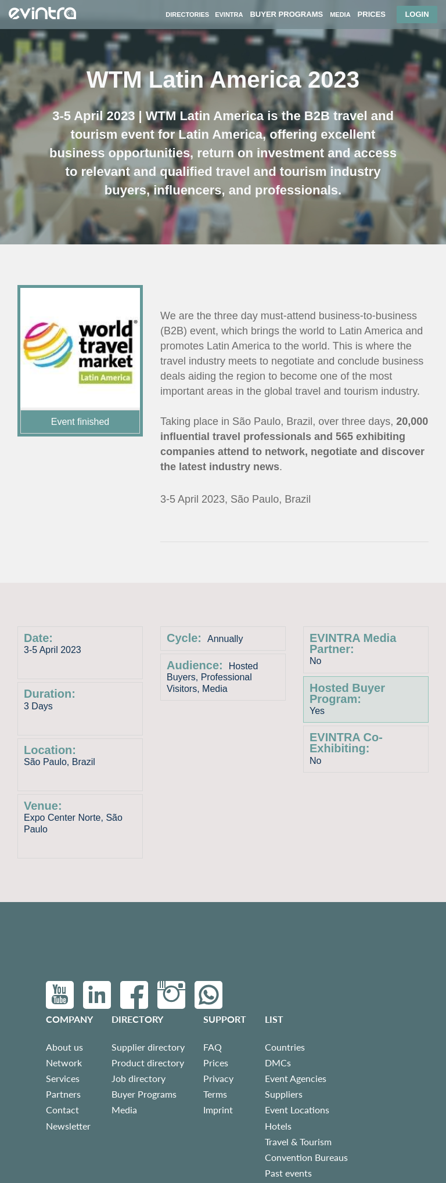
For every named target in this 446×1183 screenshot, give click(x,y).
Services (63, 1078)
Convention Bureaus (306, 1157)
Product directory (148, 1062)
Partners (63, 1093)
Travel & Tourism (298, 1141)
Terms (215, 1093)
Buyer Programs (144, 1093)
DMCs (278, 1062)
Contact (62, 1109)
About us (64, 1046)
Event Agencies (295, 1078)
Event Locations (297, 1109)
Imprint (218, 1109)
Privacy (218, 1078)
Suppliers (284, 1093)
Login (417, 14)
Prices (215, 1062)
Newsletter (68, 1125)
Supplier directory (148, 1046)
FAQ (212, 1046)
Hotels (278, 1125)
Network (64, 1062)
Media (124, 1109)
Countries (285, 1046)
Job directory (139, 1078)
